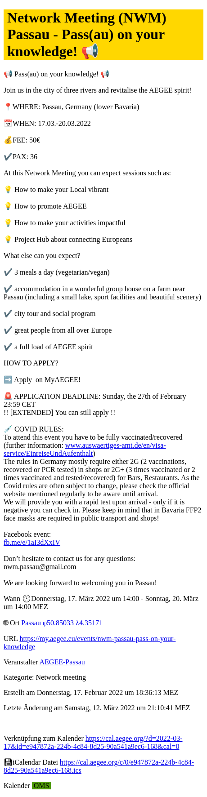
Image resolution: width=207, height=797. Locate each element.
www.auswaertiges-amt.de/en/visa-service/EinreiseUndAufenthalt (85, 449)
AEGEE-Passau (62, 662)
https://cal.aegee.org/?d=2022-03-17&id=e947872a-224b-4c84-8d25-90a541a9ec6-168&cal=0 (93, 742)
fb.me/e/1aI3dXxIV (32, 542)
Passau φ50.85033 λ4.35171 (62, 623)
